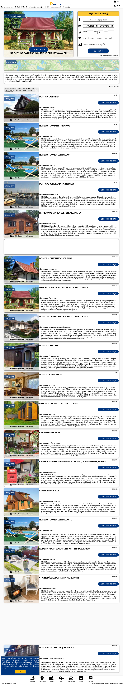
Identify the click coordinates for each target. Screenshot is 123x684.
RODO (4, 668)
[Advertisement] (61, 624)
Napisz (120, 683)
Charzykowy (9, 99)
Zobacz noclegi (108, 102)
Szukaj (98, 51)
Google (35, 658)
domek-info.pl (61, 4)
